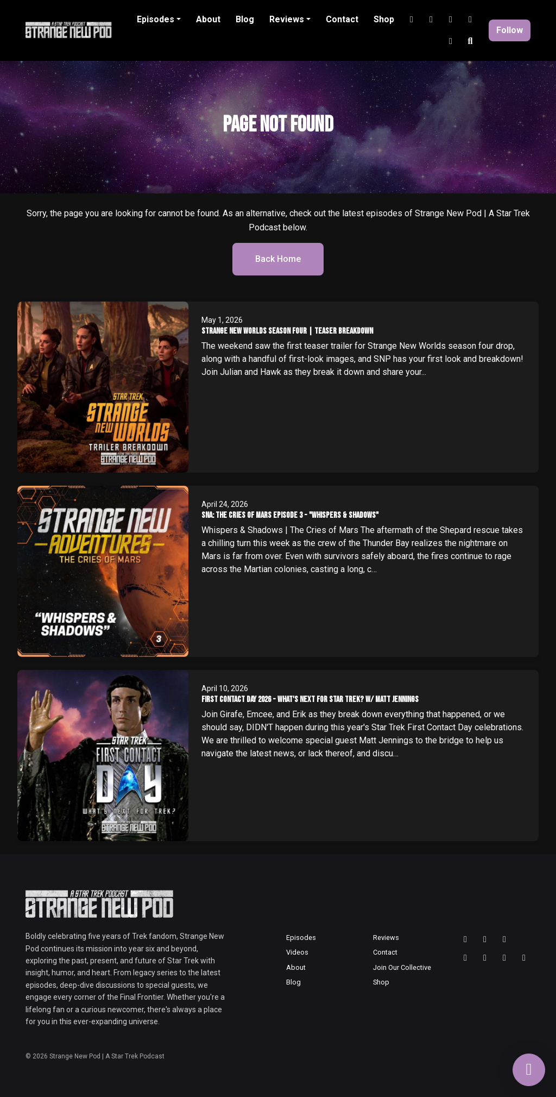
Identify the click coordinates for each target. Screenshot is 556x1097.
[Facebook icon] (524, 958)
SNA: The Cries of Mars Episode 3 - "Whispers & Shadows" (289, 515)
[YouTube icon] (465, 958)
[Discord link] (470, 19)
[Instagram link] (411, 19)
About (208, 19)
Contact (342, 19)
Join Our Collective (402, 967)
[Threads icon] (465, 939)
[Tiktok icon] (484, 958)
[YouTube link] (431, 19)
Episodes (155, 19)
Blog (245, 19)
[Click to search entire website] (470, 41)
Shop (384, 19)
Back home (278, 259)
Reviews (286, 19)
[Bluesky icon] (504, 939)
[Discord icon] (504, 958)
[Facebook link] (450, 41)
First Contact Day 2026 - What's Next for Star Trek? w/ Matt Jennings (310, 699)
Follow (509, 30)
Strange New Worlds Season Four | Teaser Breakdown (287, 331)
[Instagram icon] (484, 939)
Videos (297, 952)
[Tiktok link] (450, 19)
